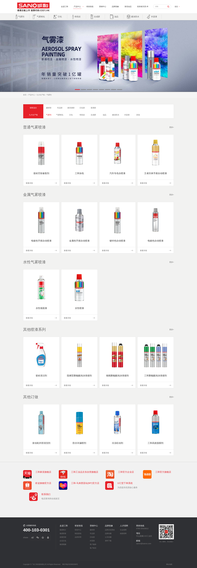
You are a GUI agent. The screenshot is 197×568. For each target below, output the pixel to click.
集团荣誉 (63, 533)
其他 (138, 115)
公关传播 (108, 537)
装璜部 (93, 108)
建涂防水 (115, 115)
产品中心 (77, 7)
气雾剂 (48, 115)
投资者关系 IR (142, 7)
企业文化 (63, 541)
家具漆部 (71, 108)
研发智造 (89, 7)
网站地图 (169, 564)
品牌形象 (115, 7)
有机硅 (82, 115)
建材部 (48, 108)
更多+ (171, 127)
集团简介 (63, 530)
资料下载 (108, 541)
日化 (71, 115)
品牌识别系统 (110, 530)
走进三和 (64, 7)
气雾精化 (59, 115)
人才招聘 (124, 526)
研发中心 (78, 530)
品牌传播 (108, 533)
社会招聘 (123, 530)
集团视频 (63, 544)
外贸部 (92, 541)
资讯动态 (128, 7)
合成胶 (93, 115)
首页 (24, 95)
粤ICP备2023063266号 (70, 564)
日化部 (82, 108)
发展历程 (63, 537)
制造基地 (78, 533)
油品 (104, 115)
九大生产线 (41, 95)
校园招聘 (123, 533)
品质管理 (78, 537)
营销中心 (102, 7)
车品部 (59, 108)
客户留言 (93, 548)
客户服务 (93, 544)
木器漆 (127, 115)
